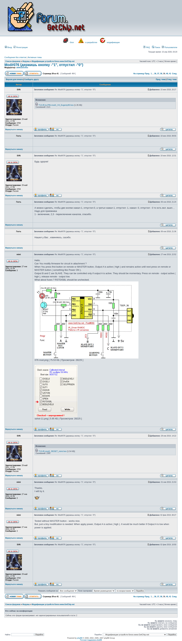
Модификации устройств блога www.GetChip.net (53, 61)
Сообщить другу (31, 79)
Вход (8, 47)
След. (174, 74)
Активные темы (35, 57)
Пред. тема (160, 79)
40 (167, 74)
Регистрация (21, 47)
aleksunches (22, 67)
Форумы (26, 61)
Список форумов (12, 61)
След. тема (171, 79)
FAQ (146, 47)
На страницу (138, 74)
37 (158, 74)
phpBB (79, 638)
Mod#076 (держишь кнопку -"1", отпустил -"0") (43, 65)
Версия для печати (14, 79)
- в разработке (90, 42)
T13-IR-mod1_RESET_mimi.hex (53, 451)
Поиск (156, 47)
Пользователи (169, 47)
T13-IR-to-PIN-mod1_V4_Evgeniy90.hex (56, 105)
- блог (71, 42)
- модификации (113, 42)
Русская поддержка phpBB (91, 640)
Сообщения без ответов (15, 57)
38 (161, 74)
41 (170, 74)
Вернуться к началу (14, 129)
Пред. (147, 74)
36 (155, 74)
